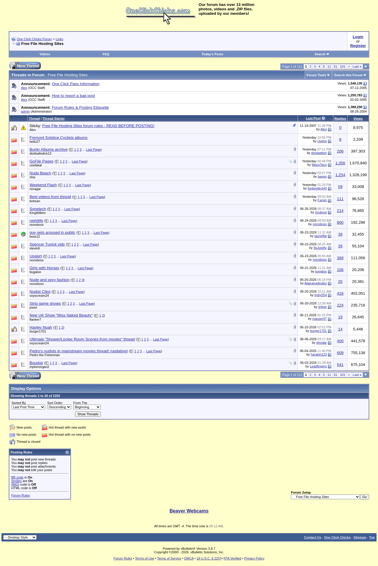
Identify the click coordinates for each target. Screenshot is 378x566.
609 (340, 353)
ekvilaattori (319, 153)
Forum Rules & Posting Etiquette (80, 107)
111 (340, 199)
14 (340, 329)
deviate (321, 342)
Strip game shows (45, 303)
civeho (322, 141)
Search (322, 54)
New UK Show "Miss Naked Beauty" (61, 315)
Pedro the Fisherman (45, 355)
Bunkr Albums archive (49, 149)
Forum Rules (20, 495)
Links (59, 39)
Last (357, 66)
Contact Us (312, 537)
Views (358, 118)
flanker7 (35, 319)
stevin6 (35, 248)
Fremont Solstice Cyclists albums (58, 137)
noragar (35, 189)
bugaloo (35, 272)
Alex (24, 88)
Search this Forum (348, 75)
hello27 (35, 141)
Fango (322, 200)
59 (340, 186)
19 (340, 317)
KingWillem (38, 213)
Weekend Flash (43, 185)
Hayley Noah (41, 327)
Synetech (38, 209)
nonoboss (37, 224)
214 (340, 210)
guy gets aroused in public (52, 232)
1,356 (340, 163)
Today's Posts (212, 54)
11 (329, 66)
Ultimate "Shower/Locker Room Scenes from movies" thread (82, 339)
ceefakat (36, 165)
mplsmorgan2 (39, 367)
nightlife (36, 220)
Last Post (313, 118)
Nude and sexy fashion (50, 280)
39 (340, 234)
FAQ (105, 54)
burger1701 (38, 331)
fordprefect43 (317, 188)
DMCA (189, 558)
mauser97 (319, 318)
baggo (322, 176)
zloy (32, 177)
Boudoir (36, 363)
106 (340, 269)
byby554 (321, 295)
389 (340, 258)
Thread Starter (54, 118)
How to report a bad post (73, 95)
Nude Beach (40, 173)
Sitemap (359, 537)
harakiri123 (319, 354)
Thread (34, 118)
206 (340, 151)
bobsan (35, 201)
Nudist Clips (40, 291)
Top (372, 537)
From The (80, 403)
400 (340, 341)
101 (342, 66)
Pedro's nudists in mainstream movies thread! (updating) (79, 351)
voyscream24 (39, 295)
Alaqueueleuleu (315, 283)
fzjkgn (322, 307)
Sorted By (19, 403)
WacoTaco (319, 164)
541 (340, 364)
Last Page (93, 149)
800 (340, 222)
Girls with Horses (44, 268)
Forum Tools (316, 75)
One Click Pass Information (75, 84)
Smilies (16, 481)
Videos (45, 54)
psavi (33, 307)
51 (335, 66)
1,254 (340, 175)
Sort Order (54, 403)
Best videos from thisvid (50, 196)
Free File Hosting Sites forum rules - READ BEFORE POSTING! (98, 126)
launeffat (320, 236)
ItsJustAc (320, 247)
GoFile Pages (41, 161)
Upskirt (36, 256)
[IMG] (15, 484)
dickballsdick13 (40, 153)
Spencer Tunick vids (47, 244)
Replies (340, 118)
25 (340, 281)
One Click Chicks (337, 537)
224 (340, 305)
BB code (17, 477)
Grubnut (321, 212)
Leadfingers (318, 366)
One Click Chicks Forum (34, 39)
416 (340, 293)
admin (25, 111)
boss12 (35, 236)
